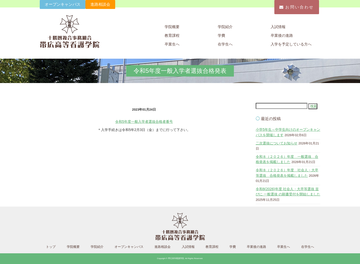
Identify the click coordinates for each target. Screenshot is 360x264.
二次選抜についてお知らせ (276, 143)
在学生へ (225, 44)
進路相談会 (100, 4)
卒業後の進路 (282, 35)
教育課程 (172, 35)
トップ (51, 247)
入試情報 (278, 27)
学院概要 (172, 27)
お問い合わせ (296, 7)
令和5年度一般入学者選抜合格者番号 (144, 122)
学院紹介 (225, 27)
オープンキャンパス (62, 4)
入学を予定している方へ (291, 44)
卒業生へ (172, 44)
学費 (221, 35)
